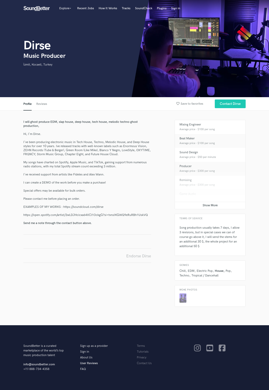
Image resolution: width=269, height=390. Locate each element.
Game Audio (187, 194)
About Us (86, 357)
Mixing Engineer (190, 124)
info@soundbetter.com (39, 364)
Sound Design (188, 152)
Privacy (141, 357)
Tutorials (143, 352)
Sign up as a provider (94, 346)
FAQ (83, 369)
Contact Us (144, 363)
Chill (182, 271)
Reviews (41, 104)
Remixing (185, 180)
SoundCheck (143, 8)
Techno (184, 275)
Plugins (162, 8)
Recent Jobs (85, 8)
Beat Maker (187, 138)
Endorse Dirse (138, 256)
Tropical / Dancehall (204, 275)
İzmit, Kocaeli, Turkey (37, 65)
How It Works (108, 8)
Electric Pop (205, 271)
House (219, 271)
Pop (228, 271)
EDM (191, 271)
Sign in (175, 8)
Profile (27, 104)
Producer (185, 166)
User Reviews (89, 363)
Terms (141, 346)
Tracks (126, 8)
